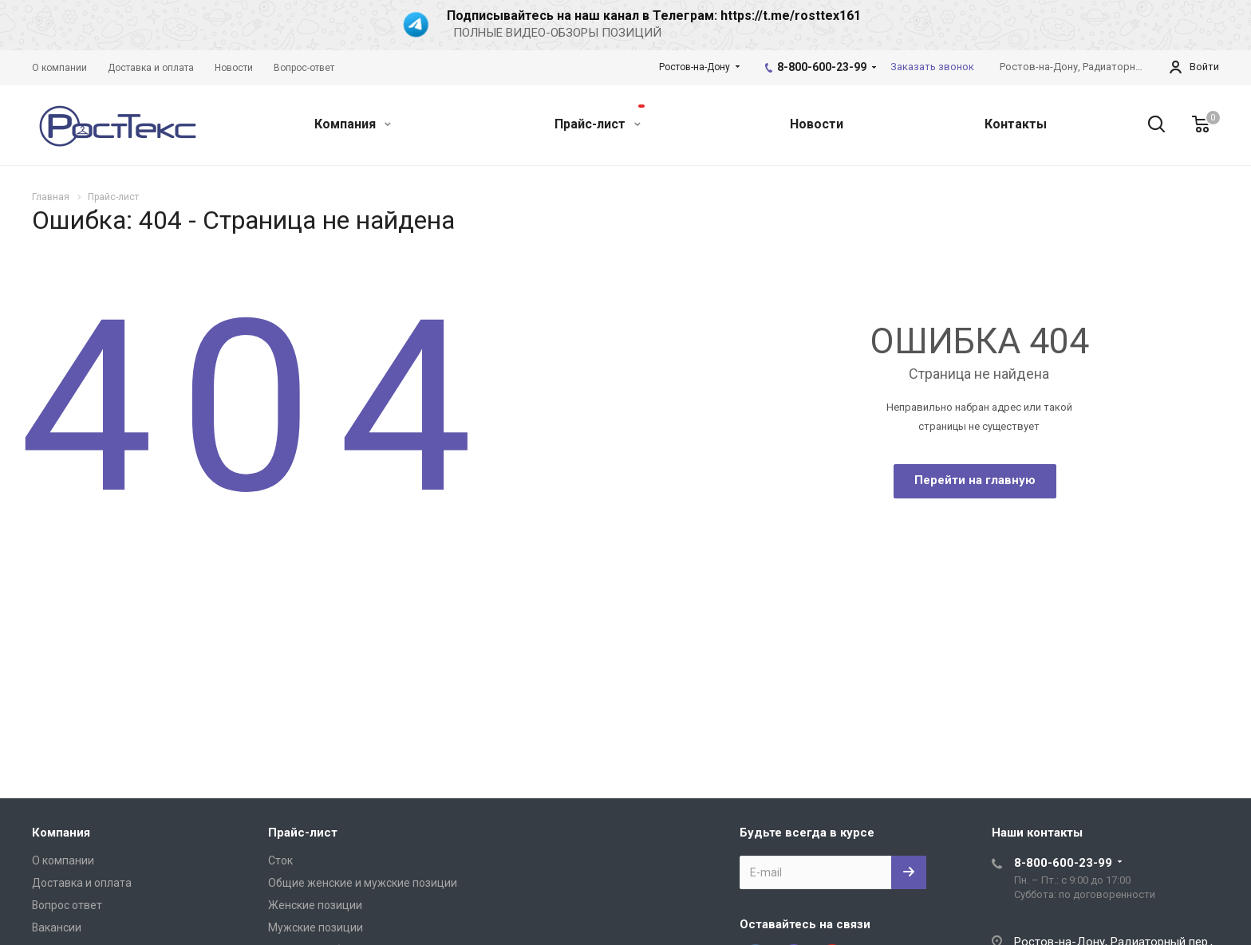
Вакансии (56, 927)
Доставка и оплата (82, 882)
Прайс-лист (599, 118)
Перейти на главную (975, 480)
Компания (352, 124)
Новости (816, 124)
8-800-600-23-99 (821, 67)
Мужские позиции (315, 927)
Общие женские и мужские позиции (362, 882)
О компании (63, 860)
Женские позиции (315, 905)
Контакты (1016, 124)
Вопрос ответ (67, 905)
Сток (280, 860)
